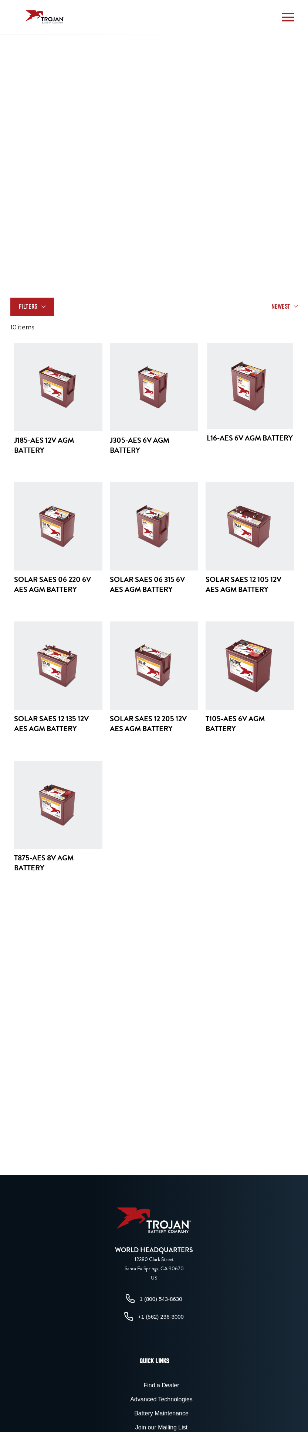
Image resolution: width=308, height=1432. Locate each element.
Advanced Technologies (161, 1399)
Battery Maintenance (161, 1413)
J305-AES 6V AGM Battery (139, 445)
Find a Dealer (161, 1385)
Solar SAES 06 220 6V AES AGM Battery (52, 584)
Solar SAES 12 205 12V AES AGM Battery (148, 723)
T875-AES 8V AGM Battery (44, 862)
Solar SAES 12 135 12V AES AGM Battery (51, 723)
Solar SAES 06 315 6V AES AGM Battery (147, 584)
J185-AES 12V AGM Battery (44, 445)
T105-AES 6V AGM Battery (235, 723)
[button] (288, 17)
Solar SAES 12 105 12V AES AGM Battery (243, 584)
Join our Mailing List (161, 1427)
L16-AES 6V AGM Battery (250, 437)
